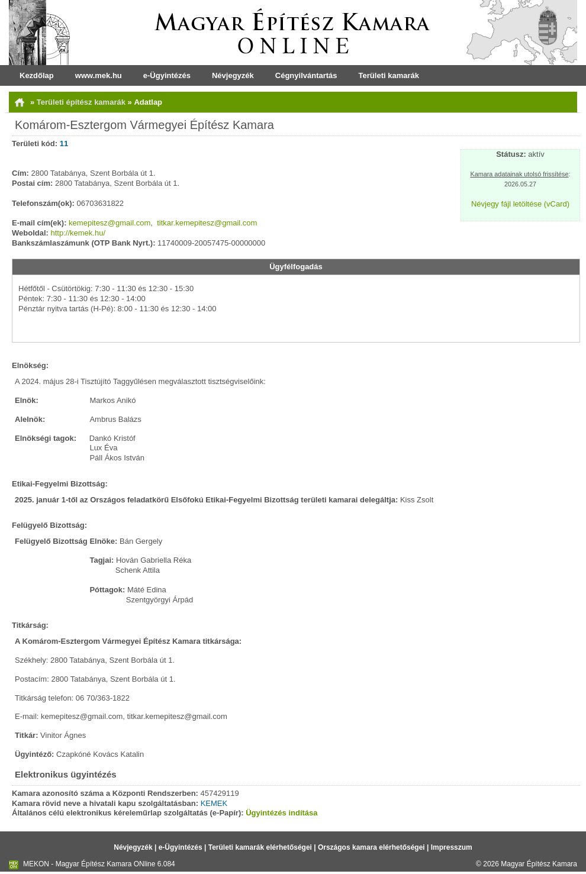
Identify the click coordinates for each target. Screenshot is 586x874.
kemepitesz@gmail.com (109, 222)
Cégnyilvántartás (306, 75)
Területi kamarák (389, 75)
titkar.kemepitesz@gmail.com (207, 222)
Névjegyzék (233, 75)
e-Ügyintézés (167, 75)
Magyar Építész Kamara (539, 864)
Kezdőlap (37, 75)
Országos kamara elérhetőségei (371, 847)
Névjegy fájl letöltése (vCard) (520, 203)
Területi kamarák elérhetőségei (260, 847)
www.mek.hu (98, 75)
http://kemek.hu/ (78, 232)
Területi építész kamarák (82, 102)
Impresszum (451, 847)
